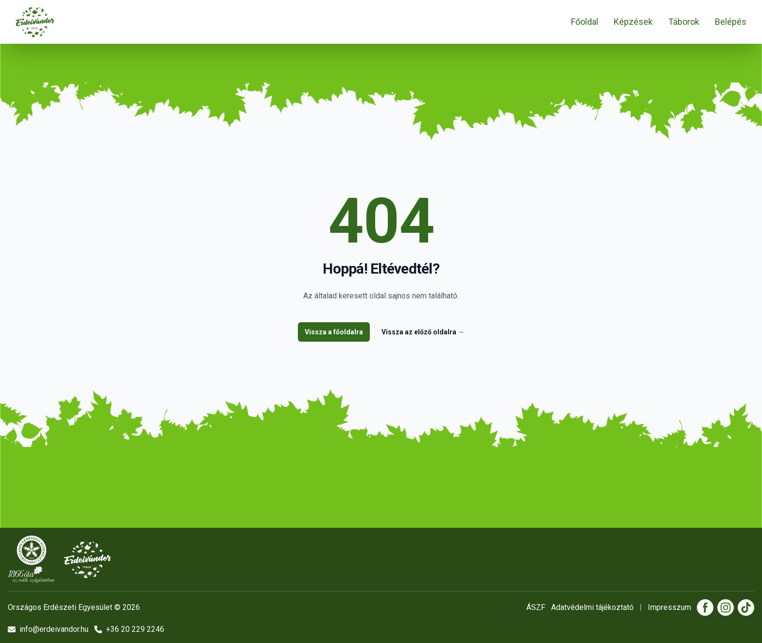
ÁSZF (535, 607)
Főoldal (584, 22)
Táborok (683, 22)
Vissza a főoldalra (334, 332)
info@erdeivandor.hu (48, 629)
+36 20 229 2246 (129, 629)
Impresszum (669, 607)
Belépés (730, 22)
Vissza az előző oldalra (423, 332)
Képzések (633, 22)
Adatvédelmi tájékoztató (592, 607)
